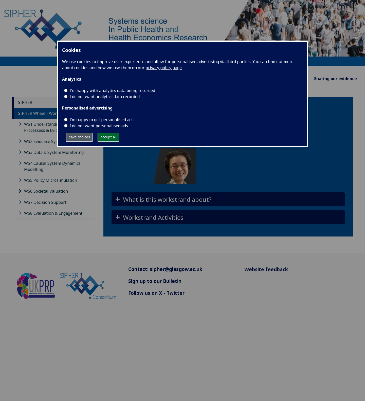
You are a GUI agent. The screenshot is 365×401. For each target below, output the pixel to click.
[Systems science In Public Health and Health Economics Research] (182, 32)
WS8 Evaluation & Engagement (53, 213)
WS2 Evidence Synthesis (47, 141)
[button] (228, 199)
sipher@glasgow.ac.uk (176, 269)
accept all (108, 137)
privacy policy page (163, 67)
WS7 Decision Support (45, 202)
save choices (79, 137)
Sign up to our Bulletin (154, 281)
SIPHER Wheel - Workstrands (46, 113)
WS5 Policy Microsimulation (50, 180)
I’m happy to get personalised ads (101, 119)
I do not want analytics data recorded (104, 96)
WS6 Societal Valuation (46, 191)
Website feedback (266, 269)
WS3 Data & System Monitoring (54, 152)
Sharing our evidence (335, 78)
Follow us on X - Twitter (156, 293)
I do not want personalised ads (98, 126)
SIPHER (25, 102)
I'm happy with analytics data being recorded (112, 90)
